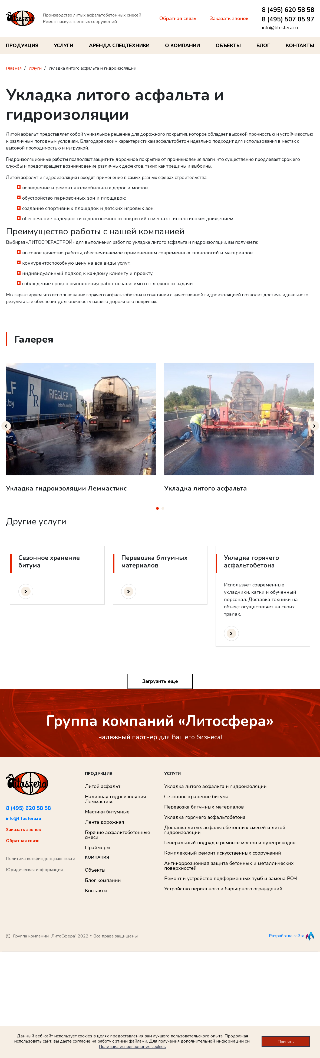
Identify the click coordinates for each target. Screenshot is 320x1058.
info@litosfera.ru (280, 27)
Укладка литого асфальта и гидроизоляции (215, 786)
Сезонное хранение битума (196, 796)
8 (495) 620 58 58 (288, 10)
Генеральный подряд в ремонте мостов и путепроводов (229, 842)
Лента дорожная (104, 822)
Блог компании (103, 880)
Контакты (300, 45)
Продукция (22, 45)
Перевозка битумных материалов (204, 807)
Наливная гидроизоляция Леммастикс (115, 799)
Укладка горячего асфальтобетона (205, 817)
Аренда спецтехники (119, 45)
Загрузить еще (160, 681)
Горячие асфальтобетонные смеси (117, 834)
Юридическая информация (34, 870)
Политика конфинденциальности (40, 858)
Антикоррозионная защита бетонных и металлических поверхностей (229, 865)
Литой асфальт (102, 786)
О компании (182, 45)
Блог (263, 45)
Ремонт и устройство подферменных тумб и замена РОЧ (230, 878)
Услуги (63, 45)
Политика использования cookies (132, 1047)
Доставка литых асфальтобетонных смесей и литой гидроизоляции (224, 830)
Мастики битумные (107, 812)
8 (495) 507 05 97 (288, 19)
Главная (14, 68)
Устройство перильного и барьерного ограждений (223, 888)
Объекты (228, 45)
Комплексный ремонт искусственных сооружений (222, 853)
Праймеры (97, 847)
